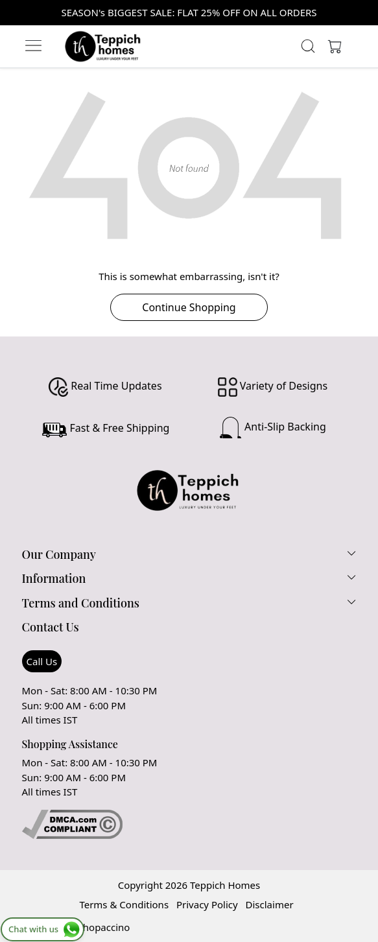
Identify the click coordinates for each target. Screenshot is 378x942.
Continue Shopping (188, 307)
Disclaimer (270, 904)
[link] (308, 46)
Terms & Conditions (124, 904)
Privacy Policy (207, 904)
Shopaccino (104, 927)
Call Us (42, 661)
